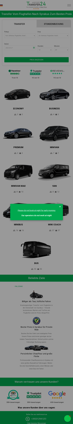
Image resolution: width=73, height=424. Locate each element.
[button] (67, 418)
